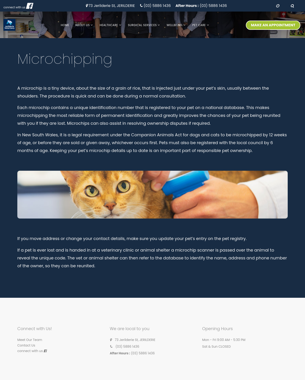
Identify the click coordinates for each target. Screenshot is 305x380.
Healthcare (109, 25)
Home (65, 25)
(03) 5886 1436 (157, 5)
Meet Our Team (29, 339)
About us (82, 25)
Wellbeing (174, 25)
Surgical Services (142, 25)
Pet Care (199, 25)
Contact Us (26, 345)
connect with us (14, 7)
